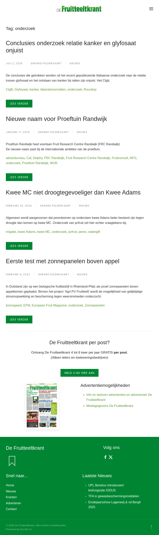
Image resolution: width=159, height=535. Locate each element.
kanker (34, 89)
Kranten (11, 497)
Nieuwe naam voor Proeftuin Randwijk (56, 118)
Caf (28, 158)
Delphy (38, 158)
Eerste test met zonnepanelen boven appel (62, 261)
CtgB (9, 89)
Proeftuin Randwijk (35, 163)
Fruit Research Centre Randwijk (88, 158)
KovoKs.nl (25, 529)
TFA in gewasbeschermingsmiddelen (113, 496)
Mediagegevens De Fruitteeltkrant (109, 405)
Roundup (90, 89)
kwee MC (43, 231)
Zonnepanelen (95, 305)
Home (10, 485)
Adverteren (13, 503)
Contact (11, 509)
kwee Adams (27, 231)
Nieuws (75, 63)
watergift (94, 231)
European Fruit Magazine (49, 305)
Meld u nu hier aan (80, 373)
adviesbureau (15, 158)
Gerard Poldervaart (46, 63)
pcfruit (72, 231)
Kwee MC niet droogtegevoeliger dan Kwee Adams (73, 192)
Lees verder (19, 104)
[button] (151, 9)
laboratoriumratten (53, 89)
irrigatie (11, 231)
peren (83, 231)
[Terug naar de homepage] (79, 9)
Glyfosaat (21, 89)
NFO (133, 158)
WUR (53, 163)
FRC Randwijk (54, 158)
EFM (26, 305)
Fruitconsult (120, 158)
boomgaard (14, 305)
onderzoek (75, 89)
